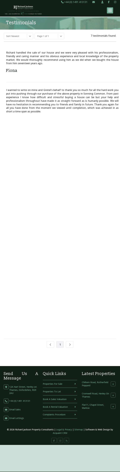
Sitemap (78, 429)
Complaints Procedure (54, 414)
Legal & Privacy (64, 429)
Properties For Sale (52, 383)
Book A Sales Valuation (55, 399)
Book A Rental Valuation (55, 406)
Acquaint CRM (60, 432)
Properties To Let (52, 391)
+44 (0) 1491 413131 (74, 2)
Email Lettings (16, 418)
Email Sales (15, 409)
